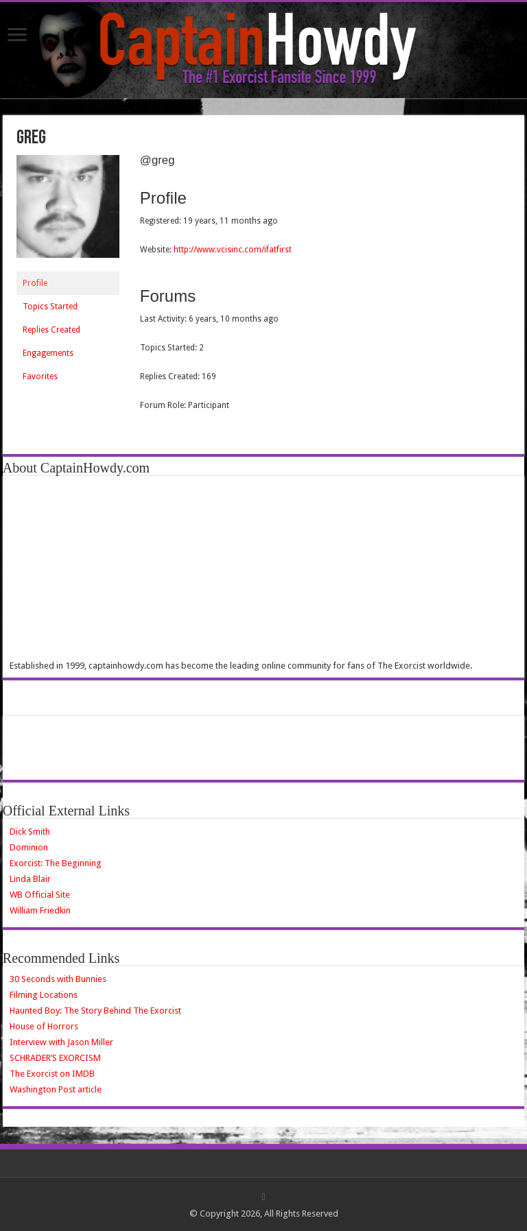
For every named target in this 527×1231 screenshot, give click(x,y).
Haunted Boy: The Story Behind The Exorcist (95, 1010)
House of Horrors (44, 1026)
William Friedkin (40, 910)
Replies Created (51, 330)
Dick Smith (30, 831)
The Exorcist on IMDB (52, 1073)
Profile (35, 283)
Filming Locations (44, 995)
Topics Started (50, 306)
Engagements (48, 353)
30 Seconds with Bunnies (58, 979)
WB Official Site (40, 894)
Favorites (40, 376)
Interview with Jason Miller (61, 1042)
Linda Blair (30, 879)
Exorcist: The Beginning (56, 863)
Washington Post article (56, 1089)
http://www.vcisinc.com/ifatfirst (233, 249)
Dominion (29, 847)
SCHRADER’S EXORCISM (55, 1058)
